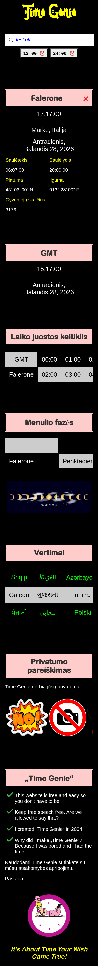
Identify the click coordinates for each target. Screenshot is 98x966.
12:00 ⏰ (34, 53)
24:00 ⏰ (64, 53)
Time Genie (49, 12)
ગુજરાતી (47, 594)
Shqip (19, 577)
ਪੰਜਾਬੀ (19, 612)
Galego (19, 595)
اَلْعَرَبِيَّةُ (47, 577)
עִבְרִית (82, 595)
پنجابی (47, 612)
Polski (82, 612)
